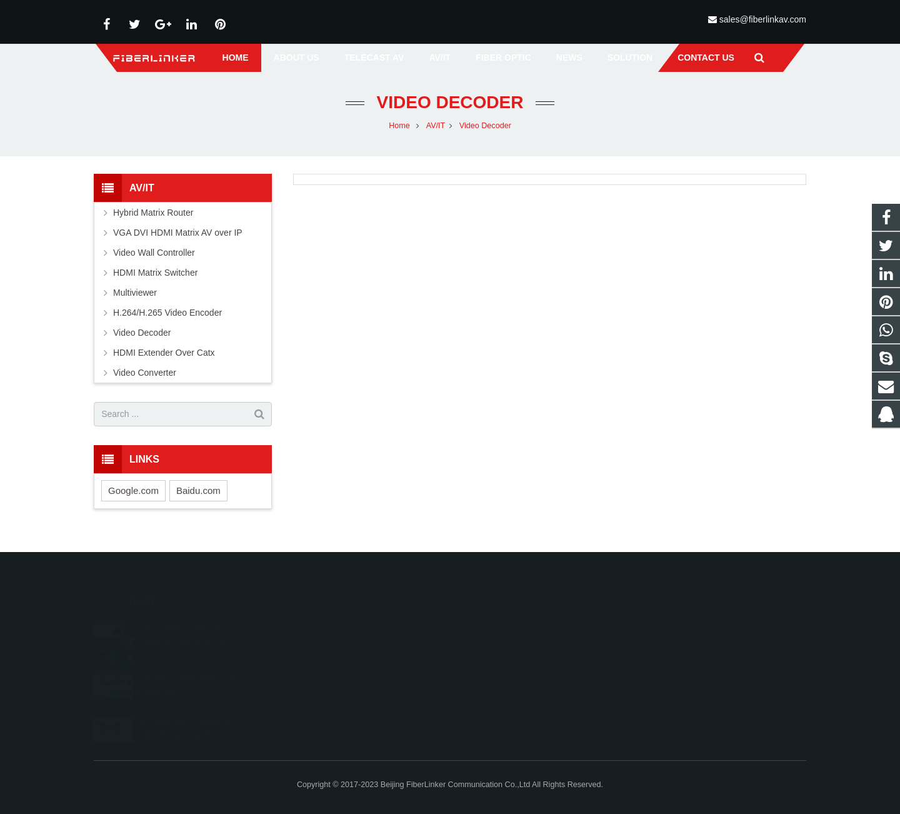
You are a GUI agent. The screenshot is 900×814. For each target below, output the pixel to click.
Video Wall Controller (154, 255)
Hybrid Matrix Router (153, 215)
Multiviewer (135, 295)
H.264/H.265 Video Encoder (167, 315)
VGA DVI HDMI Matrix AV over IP (177, 235)
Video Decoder (450, 104)
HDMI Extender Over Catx (164, 355)
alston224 (489, 680)
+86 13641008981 (504, 644)
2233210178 (496, 626)
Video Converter (144, 375)
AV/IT (436, 128)
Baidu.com (198, 493)
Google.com (133, 493)
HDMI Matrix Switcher (155, 275)
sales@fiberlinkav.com (762, 19)
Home (399, 128)
